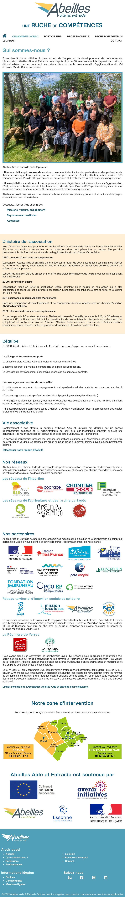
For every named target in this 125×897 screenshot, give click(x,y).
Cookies (10, 877)
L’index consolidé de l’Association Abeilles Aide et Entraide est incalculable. (45, 686)
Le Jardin (9, 40)
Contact (116, 40)
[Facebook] (82, 877)
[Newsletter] (70, 877)
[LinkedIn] (106, 877)
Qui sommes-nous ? (25, 36)
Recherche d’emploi (108, 36)
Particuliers (53, 36)
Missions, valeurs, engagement (26, 209)
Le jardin (70, 853)
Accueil (10, 853)
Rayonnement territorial (21, 215)
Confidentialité (14, 880)
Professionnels (78, 36)
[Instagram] (94, 877)
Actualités (13, 220)
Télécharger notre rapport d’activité (23, 449)
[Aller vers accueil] (4, 36)
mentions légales (55, 894)
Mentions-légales (15, 884)
